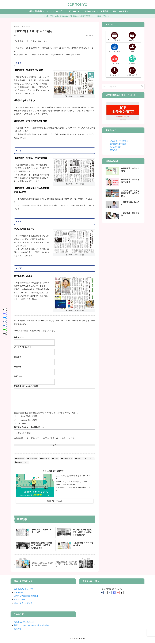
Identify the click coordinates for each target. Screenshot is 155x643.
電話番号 (17, 357)
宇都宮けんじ (21, 462)
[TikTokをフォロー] (122, 592)
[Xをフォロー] (106, 592)
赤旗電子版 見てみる (55, 501)
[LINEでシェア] (5, 329)
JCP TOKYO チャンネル (24, 589)
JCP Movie (18, 592)
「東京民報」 (22, 423)
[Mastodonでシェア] (5, 313)
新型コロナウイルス (84, 459)
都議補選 (44, 459)
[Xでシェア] (5, 309)
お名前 (19, 337)
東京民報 (20, 459)
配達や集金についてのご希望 (26, 386)
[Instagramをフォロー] (114, 592)
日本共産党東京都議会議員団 (26, 596)
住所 (18, 376)
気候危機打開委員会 (118, 144)
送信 (54, 445)
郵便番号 (17, 367)
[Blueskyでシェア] (5, 317)
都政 (55, 459)
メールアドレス (22, 347)
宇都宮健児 (66, 459)
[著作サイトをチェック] (102, 592)
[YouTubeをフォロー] (118, 592)
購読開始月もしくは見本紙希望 (29, 427)
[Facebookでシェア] (5, 321)
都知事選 (32, 459)
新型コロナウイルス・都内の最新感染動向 (31, 625)
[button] (5, 333)
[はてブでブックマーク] (5, 325)
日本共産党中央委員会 (23, 603)
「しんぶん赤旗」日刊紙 (27, 416)
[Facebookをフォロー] (110, 592)
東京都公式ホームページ (24, 622)
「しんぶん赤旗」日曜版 (27, 420)
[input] (123, 86)
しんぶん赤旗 (115, 147)
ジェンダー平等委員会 (119, 141)
